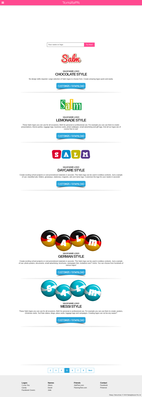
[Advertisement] (71, 24)
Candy (24, 388)
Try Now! (89, 45)
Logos (24, 383)
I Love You (26, 385)
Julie (49, 390)
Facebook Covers (28, 390)
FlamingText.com (80, 388)
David (50, 388)
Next (90, 370)
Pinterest (103, 388)
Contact (103, 383)
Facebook (104, 385)
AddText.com (79, 385)
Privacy (111, 395)
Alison (50, 385)
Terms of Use (117, 395)
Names (51, 383)
